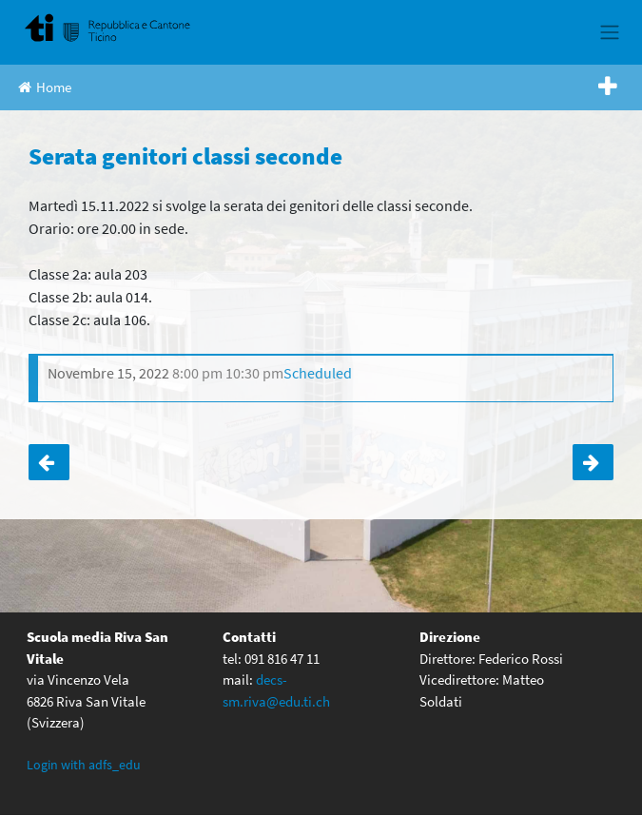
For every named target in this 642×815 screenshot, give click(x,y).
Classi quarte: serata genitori (593, 462)
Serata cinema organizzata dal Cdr (49, 462)
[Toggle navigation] (609, 32)
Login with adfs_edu (84, 764)
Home (44, 87)
